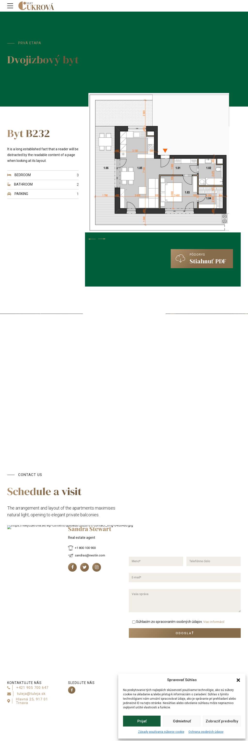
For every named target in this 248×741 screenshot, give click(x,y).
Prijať (142, 721)
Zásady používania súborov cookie (161, 732)
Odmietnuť (182, 721)
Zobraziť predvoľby (222, 721)
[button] (238, 680)
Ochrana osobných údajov (206, 732)
